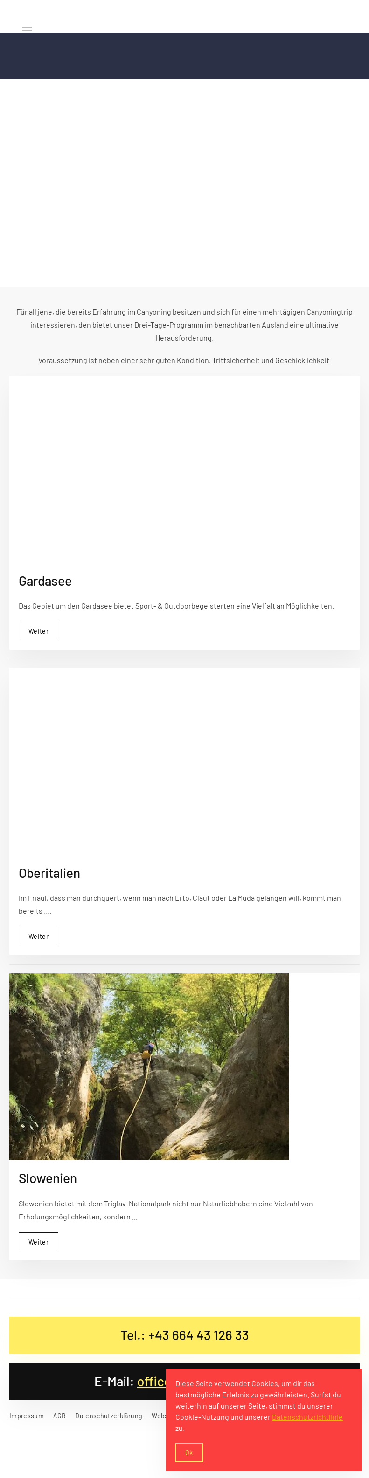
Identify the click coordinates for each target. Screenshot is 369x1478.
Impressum (26, 1415)
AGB (59, 1415)
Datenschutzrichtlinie (307, 1416)
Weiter (38, 629)
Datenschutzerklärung (108, 1415)
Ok (189, 1452)
